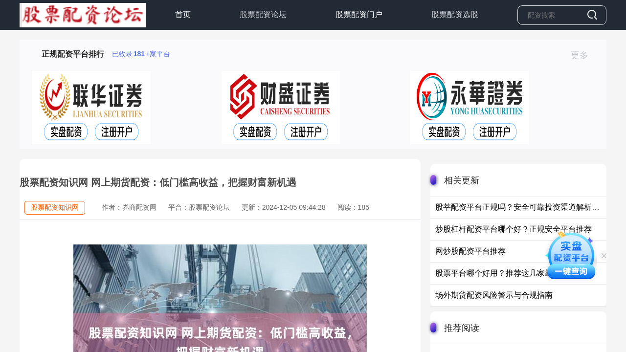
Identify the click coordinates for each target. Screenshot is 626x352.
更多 (584, 55)
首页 (183, 14)
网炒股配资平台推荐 (470, 251)
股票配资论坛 (263, 14)
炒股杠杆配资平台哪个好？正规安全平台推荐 (513, 229)
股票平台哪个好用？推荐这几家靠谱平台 (505, 273)
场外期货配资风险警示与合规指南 (494, 295)
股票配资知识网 (55, 207)
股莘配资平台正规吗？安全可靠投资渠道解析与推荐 (525, 207)
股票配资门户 (358, 14)
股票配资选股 (454, 14)
